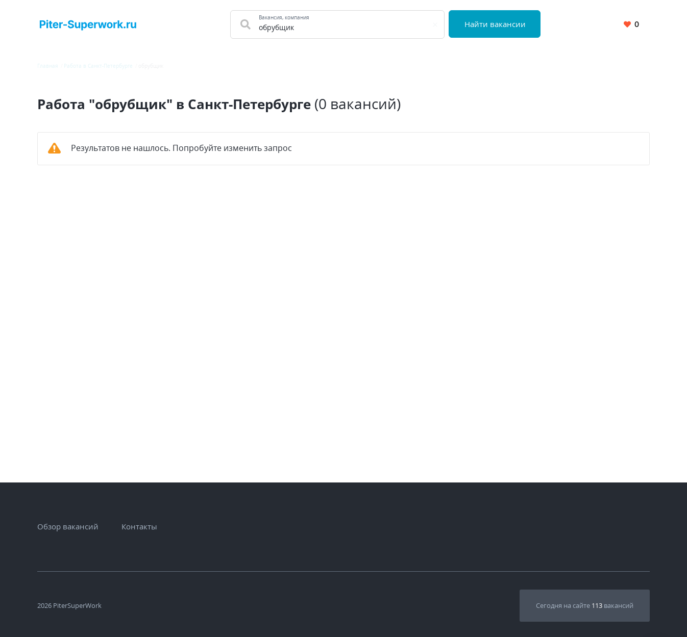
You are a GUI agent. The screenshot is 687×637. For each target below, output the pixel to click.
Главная (47, 65)
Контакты (139, 526)
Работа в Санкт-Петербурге (98, 65)
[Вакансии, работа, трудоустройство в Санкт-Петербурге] (88, 24)
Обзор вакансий (68, 526)
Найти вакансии (495, 24)
